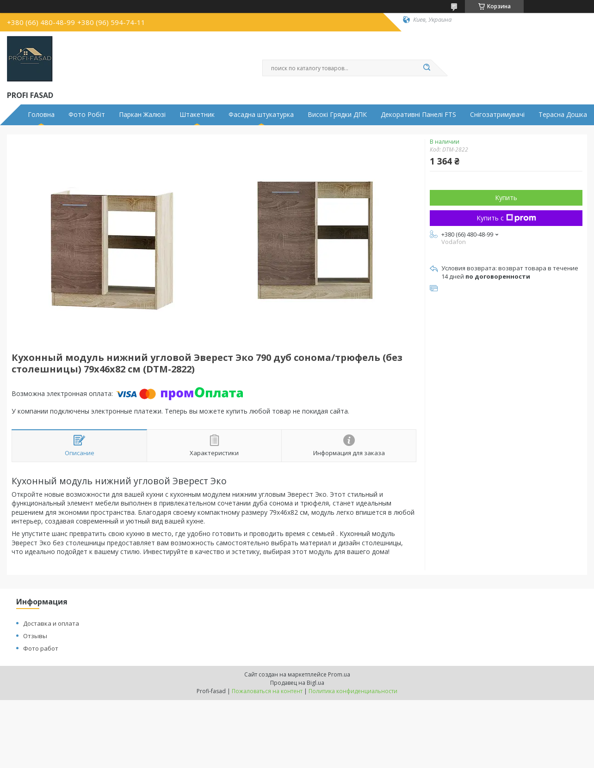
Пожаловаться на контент (267, 691)
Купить (506, 197)
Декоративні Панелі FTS (418, 114)
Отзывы (35, 636)
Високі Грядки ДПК (337, 114)
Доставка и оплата (51, 623)
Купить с (506, 217)
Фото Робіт (86, 114)
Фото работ (40, 648)
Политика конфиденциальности (353, 691)
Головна (41, 114)
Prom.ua (339, 674)
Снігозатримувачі (497, 114)
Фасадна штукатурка (261, 114)
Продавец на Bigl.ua (297, 683)
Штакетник (197, 114)
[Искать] (426, 68)
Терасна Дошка (562, 114)
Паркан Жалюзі (142, 114)
